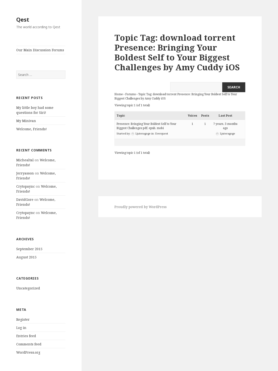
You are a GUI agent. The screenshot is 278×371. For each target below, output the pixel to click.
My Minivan (26, 120)
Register (23, 319)
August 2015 (26, 257)
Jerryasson (25, 173)
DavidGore (24, 199)
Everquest (161, 133)
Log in (21, 327)
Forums (130, 94)
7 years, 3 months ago (225, 126)
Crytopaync (25, 186)
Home (118, 94)
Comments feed (28, 344)
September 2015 (29, 249)
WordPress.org (28, 352)
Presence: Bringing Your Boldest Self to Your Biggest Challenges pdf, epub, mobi (146, 126)
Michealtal (25, 160)
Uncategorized (28, 288)
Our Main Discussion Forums (40, 50)
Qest (22, 19)
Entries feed (26, 336)
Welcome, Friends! (31, 129)
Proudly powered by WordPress (140, 207)
